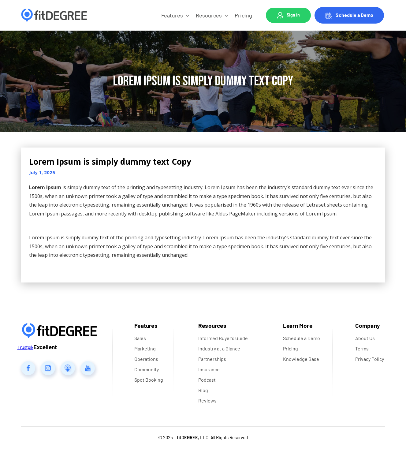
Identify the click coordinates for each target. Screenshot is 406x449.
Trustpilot (26, 347)
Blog (203, 390)
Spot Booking (148, 380)
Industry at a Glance (219, 348)
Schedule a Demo (354, 15)
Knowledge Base (301, 359)
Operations (146, 359)
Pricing (243, 15)
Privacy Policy (369, 359)
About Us (365, 338)
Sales (140, 338)
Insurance (209, 369)
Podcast (207, 380)
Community (146, 369)
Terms (362, 348)
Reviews (207, 400)
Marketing (145, 348)
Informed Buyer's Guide (223, 338)
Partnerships (212, 359)
